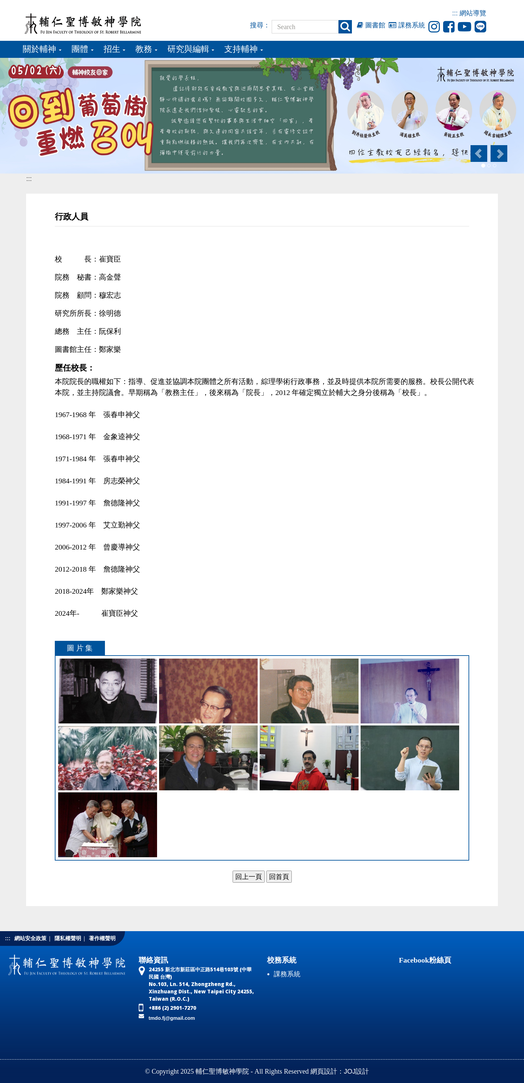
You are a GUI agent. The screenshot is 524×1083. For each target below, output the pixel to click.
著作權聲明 (102, 938)
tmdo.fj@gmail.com (172, 1018)
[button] (478, 153)
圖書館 (371, 25)
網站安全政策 (30, 938)
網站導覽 (473, 13)
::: (455, 13)
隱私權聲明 (67, 938)
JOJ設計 (356, 1071)
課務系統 (407, 25)
